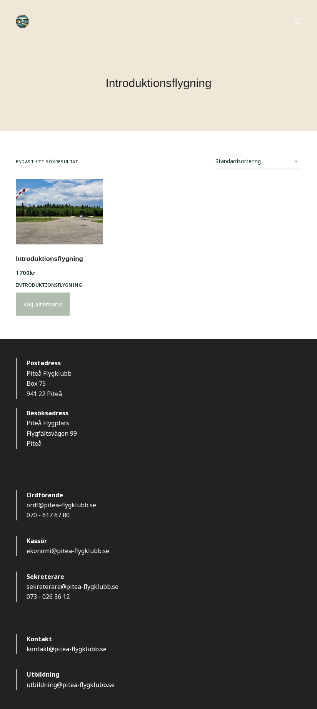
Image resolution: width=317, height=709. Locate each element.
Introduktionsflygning (49, 259)
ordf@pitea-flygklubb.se (61, 505)
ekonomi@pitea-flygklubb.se (68, 551)
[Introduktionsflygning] (59, 211)
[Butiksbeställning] (258, 161)
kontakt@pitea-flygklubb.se (67, 649)
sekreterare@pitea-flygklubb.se (72, 586)
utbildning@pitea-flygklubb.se (71, 685)
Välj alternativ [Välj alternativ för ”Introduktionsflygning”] (42, 304)
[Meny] (297, 21)
